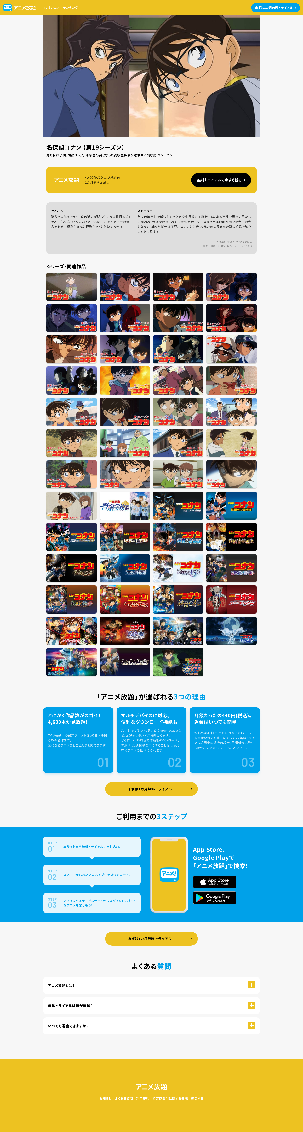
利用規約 (142, 1098)
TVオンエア (51, 7)
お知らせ (105, 1098)
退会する (197, 1098)
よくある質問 (124, 1098)
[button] (151, 985)
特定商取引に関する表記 (170, 1098)
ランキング (70, 7)
